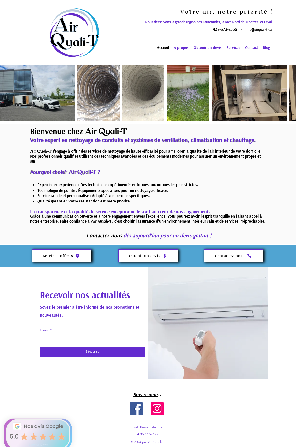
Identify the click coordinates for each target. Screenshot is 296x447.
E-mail (44, 330)
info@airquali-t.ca (259, 29)
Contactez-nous (104, 235)
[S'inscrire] (92, 352)
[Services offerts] (61, 255)
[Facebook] (136, 408)
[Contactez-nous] (233, 255)
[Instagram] (157, 408)
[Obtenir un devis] (148, 255)
